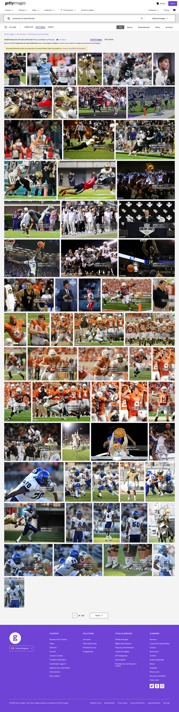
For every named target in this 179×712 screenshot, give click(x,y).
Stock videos (54, 676)
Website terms (95, 703)
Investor (153, 656)
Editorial (52, 647)
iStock (152, 664)
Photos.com (154, 672)
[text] (76, 18)
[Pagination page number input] (74, 615)
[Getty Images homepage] (15, 3)
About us (153, 639)
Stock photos (54, 672)
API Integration (121, 656)
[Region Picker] (21, 648)
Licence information (137, 703)
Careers (153, 647)
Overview (87, 639)
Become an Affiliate (158, 676)
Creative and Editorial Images (73, 48)
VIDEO (51, 27)
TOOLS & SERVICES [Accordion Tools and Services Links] (123, 633)
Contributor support (57, 664)
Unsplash (153, 668)
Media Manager (121, 639)
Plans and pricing (90, 643)
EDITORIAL (40, 27)
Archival (169, 27)
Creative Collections (57, 660)
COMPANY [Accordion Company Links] (154, 633)
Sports (129, 27)
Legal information (154, 703)
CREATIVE (28, 27)
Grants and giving (157, 660)
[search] (10, 18)
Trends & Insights (122, 651)
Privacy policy (123, 703)
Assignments (88, 651)
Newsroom (154, 651)
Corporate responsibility (160, 643)
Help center (154, 680)
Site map (166, 703)
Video (51, 643)
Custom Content (56, 656)
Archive (52, 651)
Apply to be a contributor (59, 668)
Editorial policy (109, 703)
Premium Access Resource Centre (125, 665)
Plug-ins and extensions (124, 647)
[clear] (143, 18)
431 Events (109, 39)
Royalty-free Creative (58, 639)
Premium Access (89, 647)
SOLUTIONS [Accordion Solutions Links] (88, 633)
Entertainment (144, 27)
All (120, 27)
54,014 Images (96, 39)
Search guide (120, 660)
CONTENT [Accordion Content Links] (54, 633)
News (157, 27)
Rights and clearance (123, 643)
